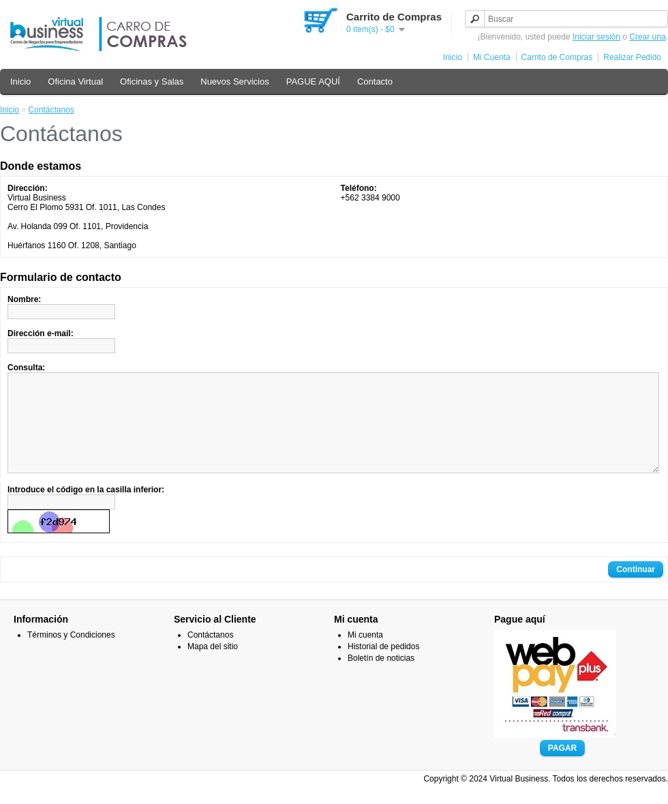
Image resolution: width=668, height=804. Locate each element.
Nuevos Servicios (234, 81)
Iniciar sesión (596, 37)
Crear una (647, 37)
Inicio (452, 57)
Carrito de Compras (557, 57)
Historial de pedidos (383, 667)
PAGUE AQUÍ (313, 81)
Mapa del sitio (212, 667)
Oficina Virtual (75, 81)
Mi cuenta (365, 655)
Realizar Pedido (632, 57)
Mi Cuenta (492, 57)
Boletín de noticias (381, 678)
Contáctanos (51, 110)
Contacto (375, 81)
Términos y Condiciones (71, 655)
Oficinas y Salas (151, 81)
